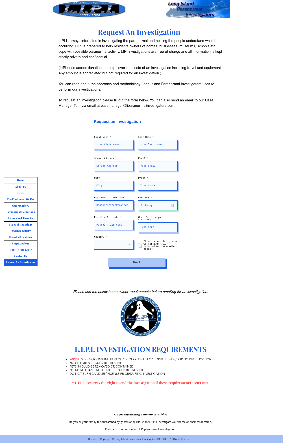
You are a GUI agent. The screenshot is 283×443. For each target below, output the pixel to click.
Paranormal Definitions (20, 212)
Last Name (144, 137)
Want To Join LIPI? (20, 249)
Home (20, 180)
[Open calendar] (172, 205)
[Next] (137, 262)
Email (141, 158)
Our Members (20, 205)
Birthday (146, 198)
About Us (20, 186)
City (97, 178)
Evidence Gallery (20, 231)
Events (21, 193)
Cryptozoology (20, 243)
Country (99, 237)
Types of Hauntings (20, 224)
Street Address (104, 158)
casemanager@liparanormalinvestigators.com (137, 105)
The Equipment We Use (20, 199)
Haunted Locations (20, 237)
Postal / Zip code (106, 217)
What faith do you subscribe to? (150, 218)
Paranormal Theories (20, 218)
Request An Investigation (21, 262)
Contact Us (20, 256)
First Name (101, 137)
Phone (141, 178)
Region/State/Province (109, 198)
